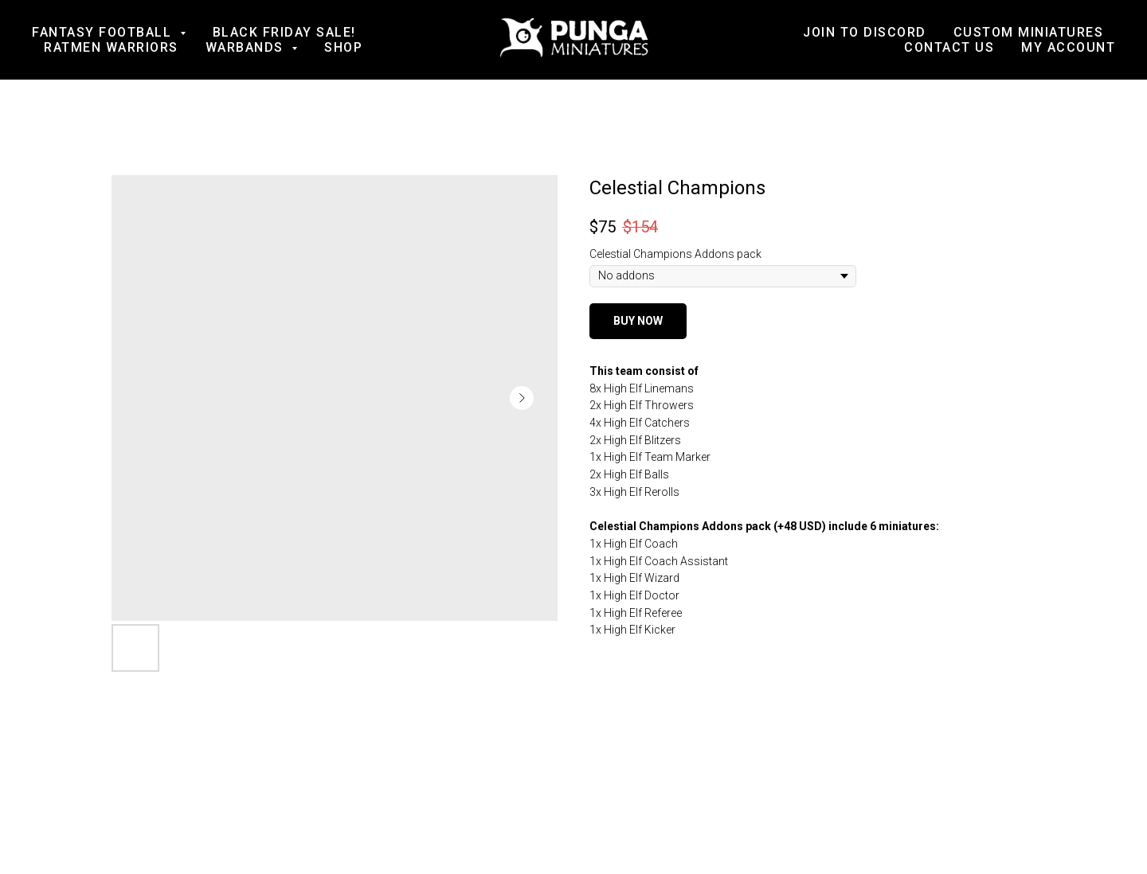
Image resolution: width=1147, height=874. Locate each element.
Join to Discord (864, 32)
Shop (343, 47)
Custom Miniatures (1028, 32)
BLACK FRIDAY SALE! (284, 32)
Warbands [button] (247, 47)
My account (1068, 47)
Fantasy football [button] (104, 32)
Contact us (949, 47)
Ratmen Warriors (111, 47)
